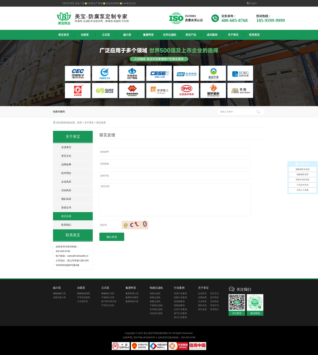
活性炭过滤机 (156, 313)
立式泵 (106, 34)
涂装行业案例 (180, 293)
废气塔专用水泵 (108, 301)
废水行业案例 (180, 317)
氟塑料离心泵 (132, 293)
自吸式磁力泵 (59, 297)
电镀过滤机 (155, 297)
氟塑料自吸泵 (132, 297)
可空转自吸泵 (83, 297)
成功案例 (212, 34)
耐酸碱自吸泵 (83, 293)
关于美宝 (233, 34)
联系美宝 (254, 34)
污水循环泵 (82, 301)
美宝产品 (191, 34)
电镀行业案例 (180, 297)
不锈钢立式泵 (107, 297)
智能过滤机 (155, 293)
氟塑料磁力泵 (132, 301)
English (253, 3)
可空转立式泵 (107, 305)
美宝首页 (63, 34)
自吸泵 (85, 34)
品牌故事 (66, 164)
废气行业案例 (180, 313)
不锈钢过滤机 (156, 305)
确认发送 (111, 236)
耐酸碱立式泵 (107, 293)
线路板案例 (179, 305)
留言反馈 (101, 122)
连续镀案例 (179, 301)
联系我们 (66, 224)
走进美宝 (66, 147)
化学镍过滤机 (156, 309)
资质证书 (66, 207)
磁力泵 (127, 34)
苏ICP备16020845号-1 (145, 337)
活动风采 (66, 190)
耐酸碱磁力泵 (59, 293)
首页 (79, 122)
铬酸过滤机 (155, 301)
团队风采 (66, 198)
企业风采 (66, 181)
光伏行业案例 (180, 309)
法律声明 (127, 337)
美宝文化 (66, 155)
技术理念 (66, 173)
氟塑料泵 (148, 34)
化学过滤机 (169, 34)
